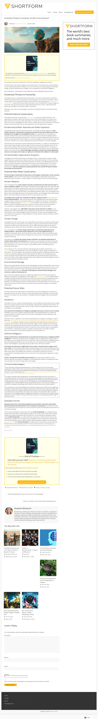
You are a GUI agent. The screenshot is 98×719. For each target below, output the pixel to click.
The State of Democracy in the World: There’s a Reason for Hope (11, 549)
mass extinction (41, 276)
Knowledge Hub (68, 12)
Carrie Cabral (9, 616)
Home (49, 12)
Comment (7, 635)
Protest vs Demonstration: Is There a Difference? (29, 549)
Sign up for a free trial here (22, 78)
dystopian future (9, 422)
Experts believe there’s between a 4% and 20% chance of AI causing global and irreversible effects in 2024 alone (31, 372)
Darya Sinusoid (46, 551)
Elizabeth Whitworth (21, 23)
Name (6, 657)
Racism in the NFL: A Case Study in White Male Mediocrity (40, 500)
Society (47, 487)
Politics (38, 487)
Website (6, 674)
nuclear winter (26, 203)
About (60, 12)
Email (6, 666)
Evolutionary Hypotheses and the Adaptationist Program (48, 580)
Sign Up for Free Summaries (84, 12)
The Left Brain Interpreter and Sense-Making (48, 548)
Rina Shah (26, 553)
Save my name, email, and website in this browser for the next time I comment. (26, 681)
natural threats (31, 117)
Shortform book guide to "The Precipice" (36, 73)
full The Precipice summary (30, 468)
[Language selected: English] (89, 717)
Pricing (55, 12)
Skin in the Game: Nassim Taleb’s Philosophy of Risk (28, 612)
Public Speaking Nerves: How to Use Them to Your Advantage (24, 493)
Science (42, 487)
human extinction (52, 198)
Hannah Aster (45, 584)
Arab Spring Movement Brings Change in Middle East (11, 612)
